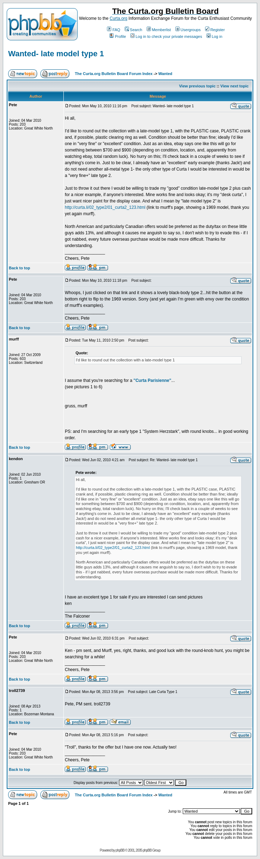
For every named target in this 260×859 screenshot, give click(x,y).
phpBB (119, 850)
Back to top (19, 268)
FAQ (113, 30)
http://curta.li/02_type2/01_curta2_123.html (105, 207)
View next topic (234, 86)
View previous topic (197, 86)
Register (215, 30)
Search (133, 30)
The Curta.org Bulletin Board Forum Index (113, 73)
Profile (117, 36)
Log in (214, 36)
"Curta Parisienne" (152, 380)
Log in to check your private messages (166, 36)
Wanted (165, 73)
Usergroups (188, 30)
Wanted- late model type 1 (56, 53)
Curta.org (118, 18)
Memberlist (159, 30)
